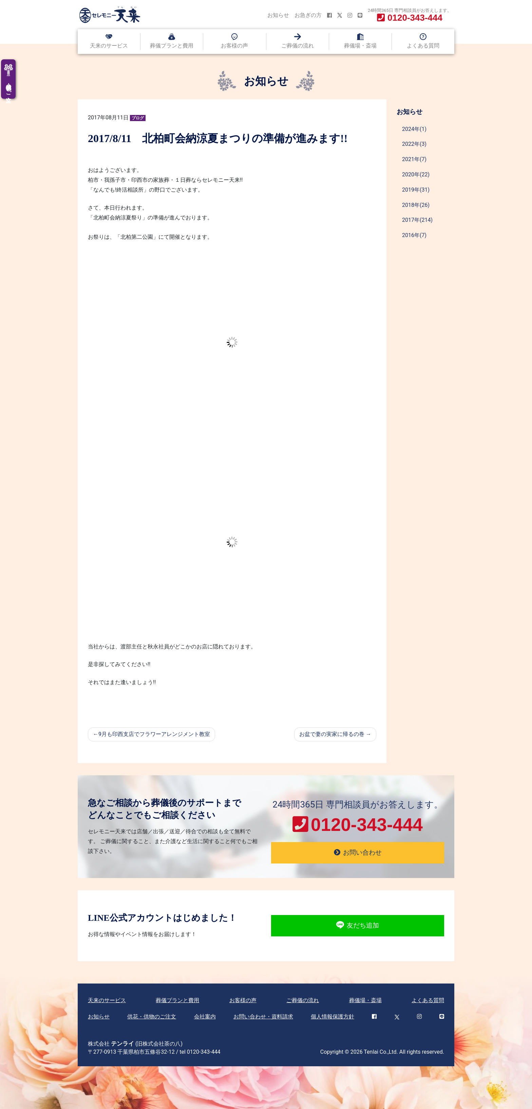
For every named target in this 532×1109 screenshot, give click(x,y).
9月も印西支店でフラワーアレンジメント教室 (154, 734)
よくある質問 (423, 45)
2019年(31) (416, 190)
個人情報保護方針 (332, 1016)
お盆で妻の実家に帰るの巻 (331, 734)
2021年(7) (414, 159)
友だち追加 (357, 925)
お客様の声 (234, 45)
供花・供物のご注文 (151, 1016)
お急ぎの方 (308, 15)
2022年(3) (414, 144)
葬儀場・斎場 (360, 45)
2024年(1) (414, 129)
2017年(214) (417, 220)
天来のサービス (109, 45)
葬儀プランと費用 (171, 45)
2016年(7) (414, 235)
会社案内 (205, 1016)
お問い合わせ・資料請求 (263, 1016)
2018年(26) (416, 205)
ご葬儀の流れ (297, 45)
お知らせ (278, 15)
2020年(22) (416, 174)
